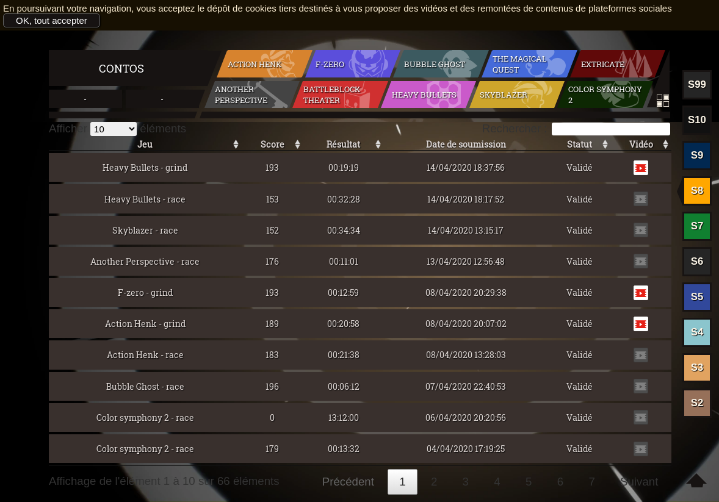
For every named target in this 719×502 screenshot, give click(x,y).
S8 (697, 190)
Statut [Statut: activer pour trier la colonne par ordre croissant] (579, 144)
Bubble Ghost (434, 64)
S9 (697, 155)
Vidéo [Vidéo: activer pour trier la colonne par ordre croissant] (641, 144)
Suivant (639, 481)
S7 (697, 226)
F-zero (330, 64)
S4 (697, 332)
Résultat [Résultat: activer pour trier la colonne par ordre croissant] (343, 144)
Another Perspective (241, 95)
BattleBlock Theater (331, 95)
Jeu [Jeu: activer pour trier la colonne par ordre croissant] (145, 144)
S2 (697, 403)
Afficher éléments (117, 128)
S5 (697, 297)
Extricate (602, 64)
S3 (697, 367)
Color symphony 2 (605, 95)
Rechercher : (576, 128)
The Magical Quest (520, 64)
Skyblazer (503, 94)
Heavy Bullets (424, 94)
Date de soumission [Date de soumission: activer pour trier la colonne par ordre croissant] (466, 144)
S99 (697, 84)
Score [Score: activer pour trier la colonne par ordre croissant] (272, 144)
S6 (697, 261)
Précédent (348, 481)
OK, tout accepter (51, 20)
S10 (697, 120)
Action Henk (254, 64)
